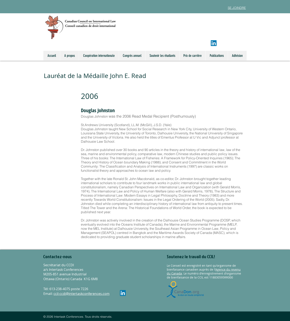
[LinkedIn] (214, 43)
